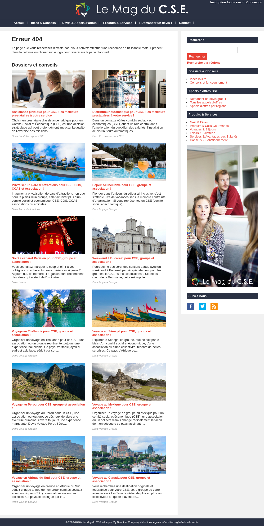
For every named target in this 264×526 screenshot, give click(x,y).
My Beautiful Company (126, 522)
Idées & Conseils (43, 23)
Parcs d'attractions (29, 209)
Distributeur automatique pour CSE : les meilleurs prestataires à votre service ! (128, 113)
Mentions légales (151, 522)
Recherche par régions (203, 62)
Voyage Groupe (108, 209)
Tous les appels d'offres (206, 102)
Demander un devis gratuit (208, 99)
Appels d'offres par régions (208, 106)
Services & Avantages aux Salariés (213, 136)
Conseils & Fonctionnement (209, 140)
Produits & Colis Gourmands (209, 126)
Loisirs (22, 282)
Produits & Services (117, 23)
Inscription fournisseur (227, 2)
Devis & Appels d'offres (79, 23)
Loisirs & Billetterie (202, 133)
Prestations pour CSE (31, 136)
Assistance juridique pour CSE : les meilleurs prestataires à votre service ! (45, 113)
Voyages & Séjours (203, 129)
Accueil (19, 23)
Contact (184, 23)
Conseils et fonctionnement (208, 82)
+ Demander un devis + (155, 23)
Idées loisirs (198, 79)
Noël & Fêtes (199, 122)
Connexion (254, 2)
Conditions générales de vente (181, 522)
